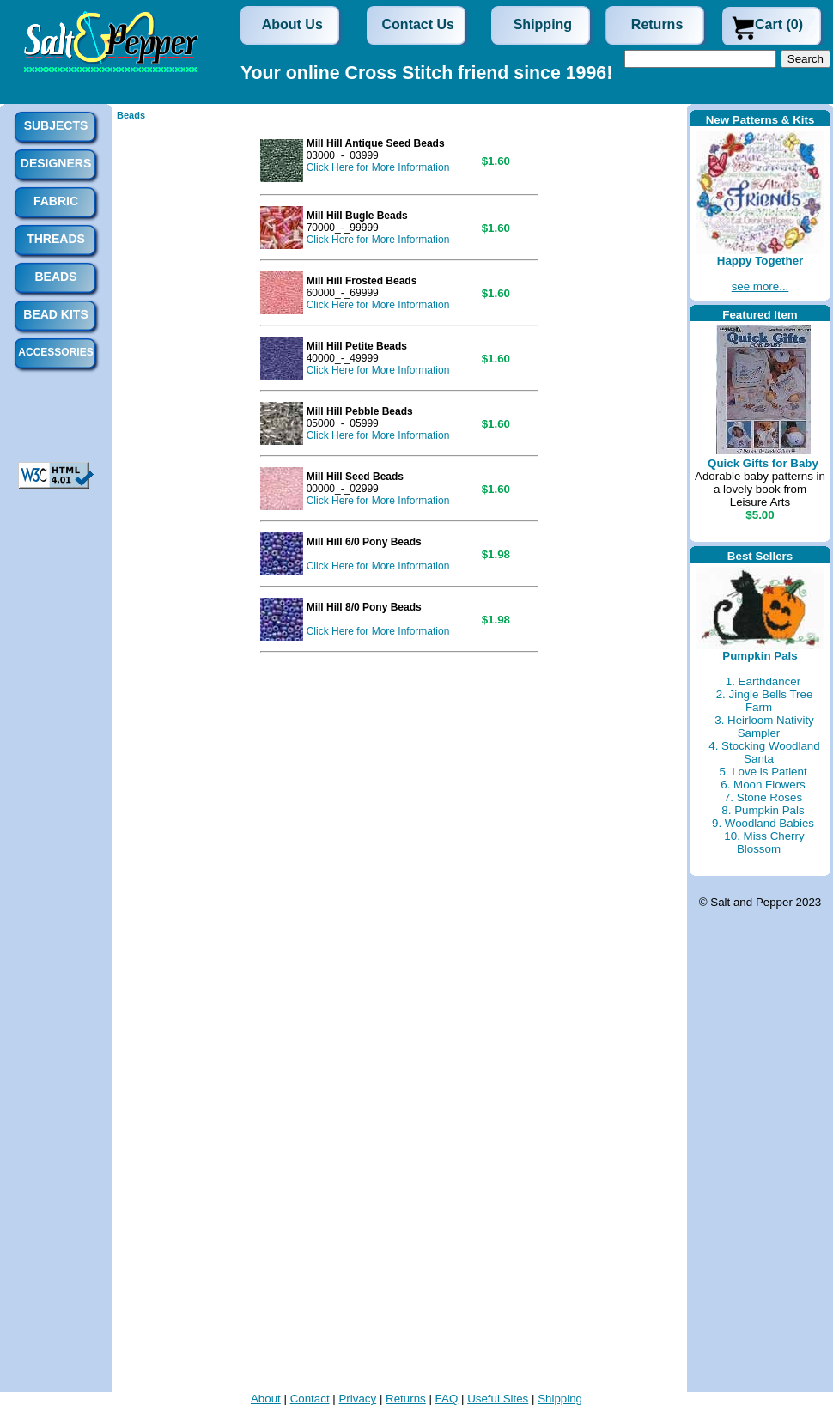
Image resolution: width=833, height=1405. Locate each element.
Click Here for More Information (378, 167)
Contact (310, 1398)
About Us (292, 24)
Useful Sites (497, 1398)
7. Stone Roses (763, 797)
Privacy (357, 1398)
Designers (56, 163)
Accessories (55, 352)
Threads (56, 239)
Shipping (543, 24)
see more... (760, 286)
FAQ (447, 1398)
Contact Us (418, 24)
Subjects (56, 125)
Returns (657, 24)
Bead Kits (55, 314)
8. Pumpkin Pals (762, 810)
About (266, 1398)
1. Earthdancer (763, 681)
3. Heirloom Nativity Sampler (764, 726)
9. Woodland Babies (763, 823)
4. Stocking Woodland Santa (763, 752)
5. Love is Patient (762, 771)
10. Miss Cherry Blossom (764, 842)
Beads (131, 115)
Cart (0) (779, 24)
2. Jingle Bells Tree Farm (764, 701)
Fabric (55, 201)
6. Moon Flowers (763, 784)
